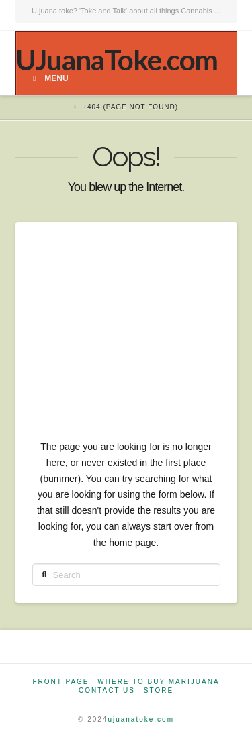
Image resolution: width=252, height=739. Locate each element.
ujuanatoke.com (141, 719)
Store (158, 690)
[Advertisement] (126, 339)
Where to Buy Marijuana (158, 681)
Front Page (60, 681)
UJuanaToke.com (116, 60)
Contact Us (107, 690)
